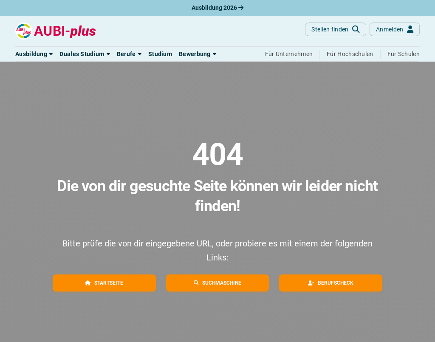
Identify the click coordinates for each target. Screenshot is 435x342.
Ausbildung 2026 (217, 7)
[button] (34, 53)
